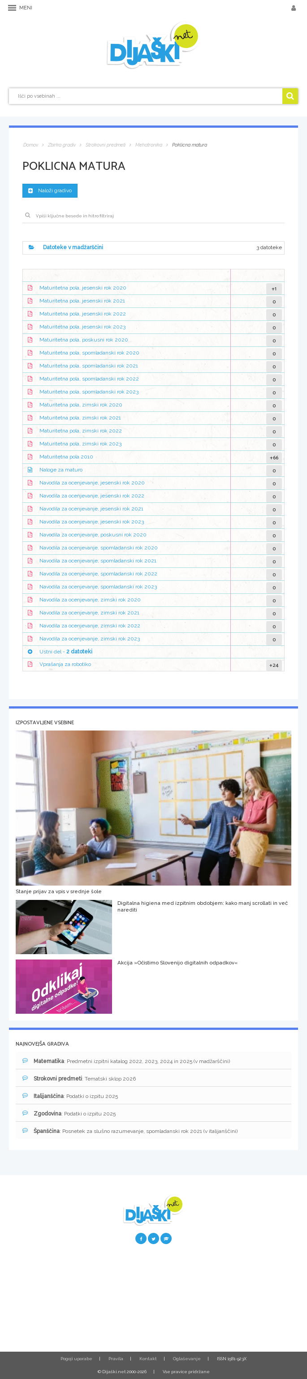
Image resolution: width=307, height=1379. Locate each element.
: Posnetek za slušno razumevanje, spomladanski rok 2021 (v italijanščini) (130, 1131)
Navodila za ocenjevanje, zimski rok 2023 (89, 638)
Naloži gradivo (50, 190)
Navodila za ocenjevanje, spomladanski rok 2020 (98, 548)
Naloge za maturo (60, 470)
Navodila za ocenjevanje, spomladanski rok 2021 (97, 561)
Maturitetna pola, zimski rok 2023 (80, 444)
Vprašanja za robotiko (65, 664)
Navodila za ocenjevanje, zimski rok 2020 (90, 600)
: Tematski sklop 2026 (79, 1078)
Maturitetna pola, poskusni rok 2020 (83, 340)
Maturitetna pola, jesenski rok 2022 (82, 314)
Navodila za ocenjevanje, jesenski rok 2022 (91, 496)
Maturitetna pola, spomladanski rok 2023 (88, 392)
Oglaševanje (187, 1358)
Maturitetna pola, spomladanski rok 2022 (89, 379)
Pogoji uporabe (76, 1358)
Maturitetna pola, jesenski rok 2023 (82, 327)
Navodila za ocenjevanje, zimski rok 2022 (89, 625)
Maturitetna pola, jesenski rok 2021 (82, 301)
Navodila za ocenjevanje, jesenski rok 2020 (92, 483)
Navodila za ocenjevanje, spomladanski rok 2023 (98, 587)
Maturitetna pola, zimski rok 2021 (80, 418)
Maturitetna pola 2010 (66, 457)
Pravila (115, 1358)
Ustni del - (65, 651)
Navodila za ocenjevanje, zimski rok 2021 (89, 613)
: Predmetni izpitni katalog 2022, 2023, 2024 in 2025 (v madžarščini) (126, 1061)
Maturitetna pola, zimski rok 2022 (80, 431)
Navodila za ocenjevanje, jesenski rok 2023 (91, 522)
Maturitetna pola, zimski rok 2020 (80, 405)
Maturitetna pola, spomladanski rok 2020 (89, 353)
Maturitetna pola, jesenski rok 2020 (82, 288)
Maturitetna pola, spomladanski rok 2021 (88, 366)
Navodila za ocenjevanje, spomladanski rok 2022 (98, 574)
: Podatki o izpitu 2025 (70, 1096)
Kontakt (148, 1358)
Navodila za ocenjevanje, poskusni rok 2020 (93, 535)
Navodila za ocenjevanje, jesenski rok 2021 (91, 509)
